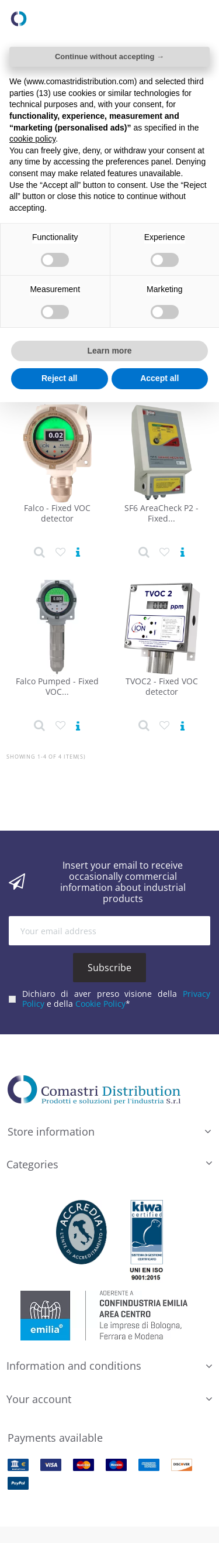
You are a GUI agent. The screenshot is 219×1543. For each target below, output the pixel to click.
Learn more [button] (109, 350)
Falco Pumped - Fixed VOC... (57, 686)
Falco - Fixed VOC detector (57, 513)
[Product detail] (39, 553)
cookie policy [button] (32, 138)
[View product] (78, 552)
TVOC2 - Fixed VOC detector (162, 686)
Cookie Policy (100, 1001)
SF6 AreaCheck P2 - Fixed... (161, 513)
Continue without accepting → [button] (109, 56)
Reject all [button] (59, 378)
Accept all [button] (159, 378)
